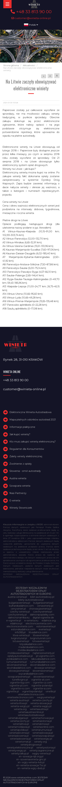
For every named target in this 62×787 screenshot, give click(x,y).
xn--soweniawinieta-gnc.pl (31, 759)
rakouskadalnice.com (43, 658)
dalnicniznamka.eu (18, 617)
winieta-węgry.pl (42, 706)
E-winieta (14, 500)
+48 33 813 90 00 (31, 11)
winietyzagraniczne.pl (41, 750)
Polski (31, 24)
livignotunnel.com (40, 638)
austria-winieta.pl (17, 596)
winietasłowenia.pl (20, 738)
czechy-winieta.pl (20, 611)
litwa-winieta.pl (21, 635)
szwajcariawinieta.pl (19, 676)
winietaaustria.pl (39, 709)
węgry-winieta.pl (41, 753)
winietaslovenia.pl (19, 732)
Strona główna (11, 65)
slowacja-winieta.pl (44, 667)
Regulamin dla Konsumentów (26, 449)
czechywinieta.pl (42, 611)
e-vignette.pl (13, 620)
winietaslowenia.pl (18, 735)
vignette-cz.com (42, 682)
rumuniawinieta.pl (16, 661)
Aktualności (29, 65)
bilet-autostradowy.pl (42, 596)
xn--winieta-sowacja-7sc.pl (31, 765)
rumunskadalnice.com (43, 661)
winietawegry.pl (43, 738)
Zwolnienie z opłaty (20, 463)
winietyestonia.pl (45, 747)
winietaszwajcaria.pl (43, 735)
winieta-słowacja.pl (41, 703)
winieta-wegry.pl (20, 706)
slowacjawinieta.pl (19, 670)
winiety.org (40, 741)
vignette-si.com (42, 688)
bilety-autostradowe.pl (31, 599)
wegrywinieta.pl (46, 697)
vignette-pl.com (19, 685)
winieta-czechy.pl (42, 700)
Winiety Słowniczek (20, 507)
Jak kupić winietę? (19, 434)
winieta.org (20, 709)
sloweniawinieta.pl (43, 670)
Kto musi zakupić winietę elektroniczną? (32, 441)
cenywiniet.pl (18, 608)
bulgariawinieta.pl (43, 602)
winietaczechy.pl (19, 721)
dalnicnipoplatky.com (42, 614)
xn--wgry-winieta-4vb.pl (31, 762)
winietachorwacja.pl (42, 718)
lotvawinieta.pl (21, 641)
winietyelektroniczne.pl (20, 747)
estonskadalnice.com (23, 629)
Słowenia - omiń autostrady (25, 471)
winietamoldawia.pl (19, 726)
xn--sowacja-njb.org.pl (31, 756)
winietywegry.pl (17, 750)
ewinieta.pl (45, 629)
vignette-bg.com (20, 682)
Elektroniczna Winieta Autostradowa (30, 412)
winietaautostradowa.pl (31, 715)
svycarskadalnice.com (31, 673)
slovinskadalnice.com (19, 667)
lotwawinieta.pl (40, 641)
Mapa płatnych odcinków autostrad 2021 (32, 419)
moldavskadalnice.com (31, 650)
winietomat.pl (23, 741)
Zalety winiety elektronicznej (25, 456)
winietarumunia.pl (42, 729)
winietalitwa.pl (21, 723)
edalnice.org (49, 620)
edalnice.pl (16, 623)
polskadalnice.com (17, 658)
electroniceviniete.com (20, 626)
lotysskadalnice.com (31, 644)
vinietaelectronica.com (31, 694)
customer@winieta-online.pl (31, 18)
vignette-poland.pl (41, 685)
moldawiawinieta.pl (18, 653)
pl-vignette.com (45, 656)
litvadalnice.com (38, 632)
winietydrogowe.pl (31, 744)
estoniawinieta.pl (46, 626)
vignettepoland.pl (32, 691)
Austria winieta (17, 478)
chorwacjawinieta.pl (40, 608)
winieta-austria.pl (19, 700)
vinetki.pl (51, 691)
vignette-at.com (40, 679)
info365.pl (20, 632)
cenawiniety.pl (45, 605)
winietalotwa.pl (40, 723)
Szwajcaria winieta (19, 485)
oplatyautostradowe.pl (20, 656)
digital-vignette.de (43, 617)
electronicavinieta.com (39, 623)
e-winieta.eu (31, 620)
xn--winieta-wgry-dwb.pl (31, 768)
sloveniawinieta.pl (17, 664)
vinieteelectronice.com (20, 697)
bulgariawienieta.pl (19, 602)
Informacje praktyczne (22, 427)
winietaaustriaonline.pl (31, 712)
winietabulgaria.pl (18, 718)
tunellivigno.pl (20, 679)
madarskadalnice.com (31, 647)
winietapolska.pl (19, 729)
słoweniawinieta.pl (43, 676)
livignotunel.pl (19, 638)
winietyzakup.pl (20, 753)
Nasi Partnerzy (17, 493)
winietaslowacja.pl (43, 732)
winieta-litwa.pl (18, 703)
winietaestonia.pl (42, 721)
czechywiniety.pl (17, 614)
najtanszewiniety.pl (43, 653)
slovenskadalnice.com (42, 664)
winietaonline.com (43, 726)
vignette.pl (12, 691)
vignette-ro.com (20, 688)
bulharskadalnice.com (21, 605)
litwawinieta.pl (41, 635)
